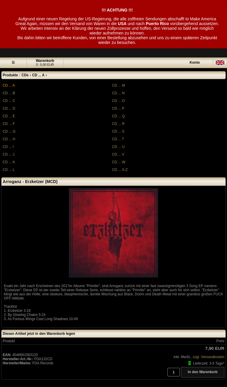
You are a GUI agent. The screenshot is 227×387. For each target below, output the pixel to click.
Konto (195, 62)
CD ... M (118, 85)
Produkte (10, 75)
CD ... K (9, 162)
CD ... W (118, 162)
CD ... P (118, 108)
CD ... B (9, 93)
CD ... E (9, 116)
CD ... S (118, 131)
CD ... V (118, 154)
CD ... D (9, 108)
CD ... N (118, 93)
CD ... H (9, 139)
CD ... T (118, 139)
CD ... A (9, 85)
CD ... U (118, 147)
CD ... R (118, 124)
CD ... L (9, 170)
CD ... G (9, 131)
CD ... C (9, 101)
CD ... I (8, 147)
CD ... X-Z (120, 170)
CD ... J (8, 154)
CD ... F (9, 124)
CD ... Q (118, 116)
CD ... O (118, 101)
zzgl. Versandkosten (208, 357)
